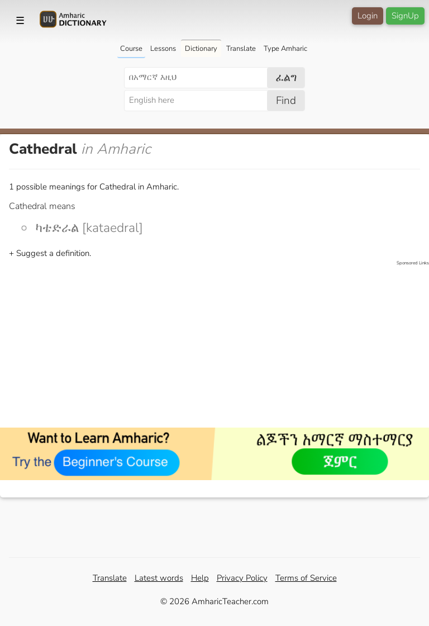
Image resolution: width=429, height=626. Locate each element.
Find (286, 100)
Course (131, 49)
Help (200, 578)
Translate (241, 49)
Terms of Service (306, 578)
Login (368, 15)
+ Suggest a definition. (50, 253)
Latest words (159, 578)
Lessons (163, 49)
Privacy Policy (242, 578)
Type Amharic (285, 49)
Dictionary (201, 49)
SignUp (405, 15)
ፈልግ (286, 77)
